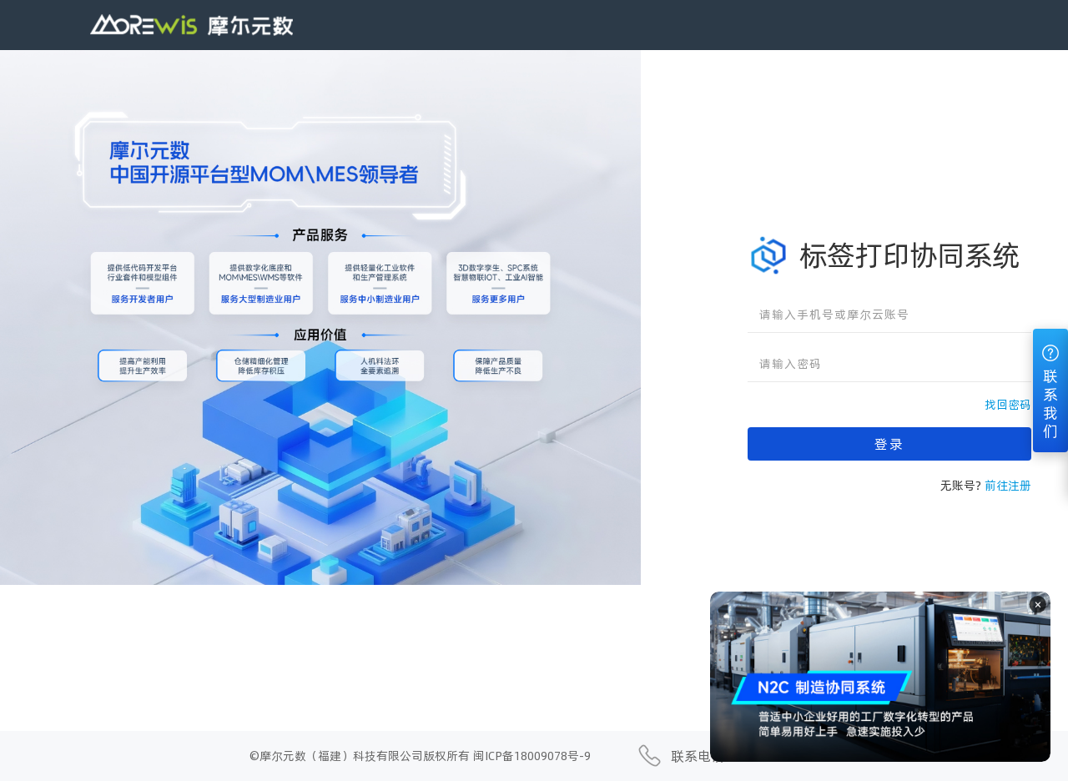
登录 (889, 444)
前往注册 (1008, 485)
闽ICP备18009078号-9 (532, 756)
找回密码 (1008, 405)
